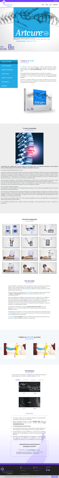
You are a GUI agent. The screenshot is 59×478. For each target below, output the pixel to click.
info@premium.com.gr (25, 473)
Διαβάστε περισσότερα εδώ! (42, 476)
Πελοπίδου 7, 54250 (37, 468)
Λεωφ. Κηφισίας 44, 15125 (25, 468)
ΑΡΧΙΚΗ (43, 4)
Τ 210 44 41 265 (23, 470)
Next (58, 348)
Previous (1, 348)
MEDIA (50, 4)
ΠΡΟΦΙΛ (46, 4)
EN (57, 1)
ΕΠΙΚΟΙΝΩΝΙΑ (55, 4)
